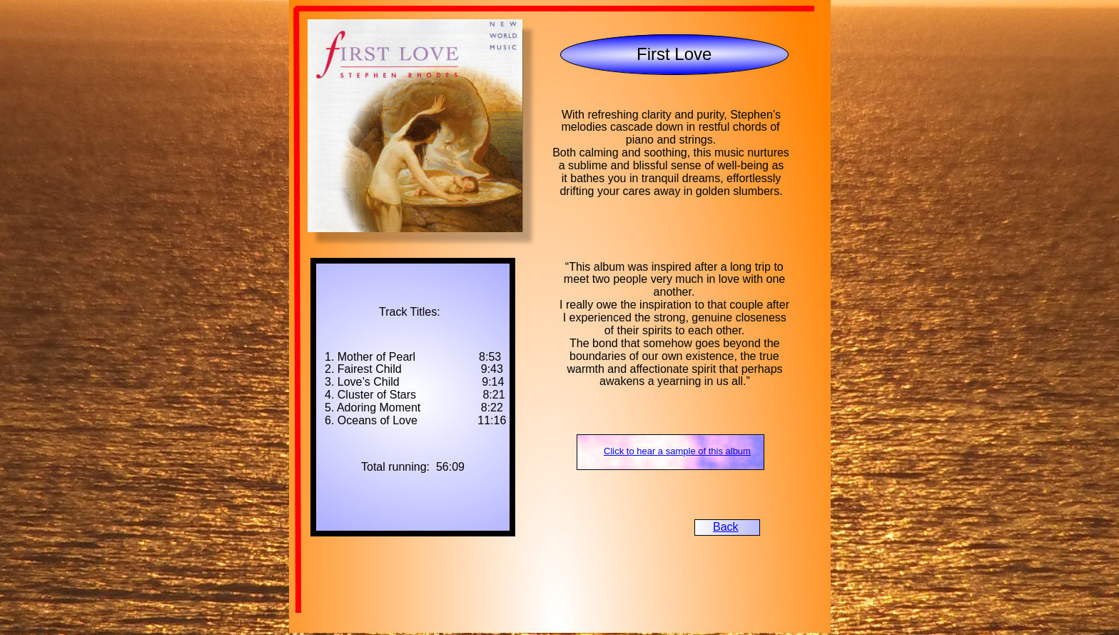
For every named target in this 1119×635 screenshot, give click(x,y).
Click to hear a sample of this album (677, 451)
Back (726, 527)
